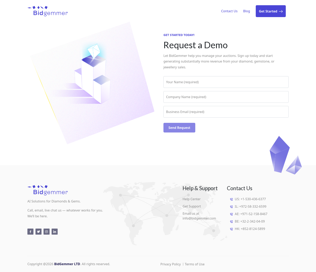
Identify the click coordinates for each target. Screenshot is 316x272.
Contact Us (229, 11)
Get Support (192, 206)
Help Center (192, 199)
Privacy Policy (170, 264)
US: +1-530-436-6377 (250, 199)
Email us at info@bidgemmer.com (199, 216)
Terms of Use (195, 264)
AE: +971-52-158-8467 (251, 214)
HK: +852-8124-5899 (250, 229)
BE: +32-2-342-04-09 (250, 221)
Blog (246, 11)
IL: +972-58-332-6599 (250, 206)
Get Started (271, 11)
